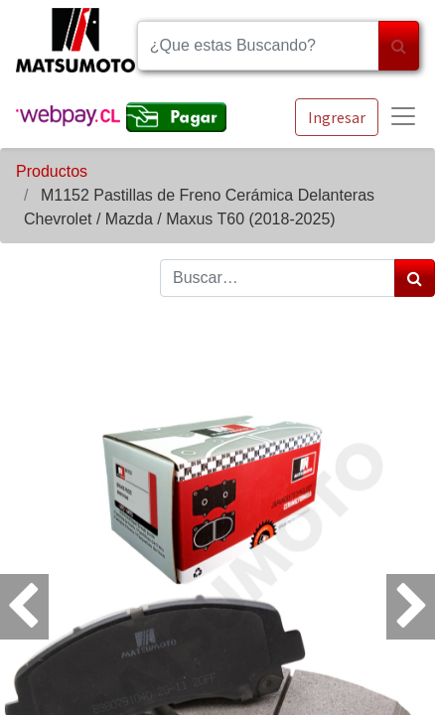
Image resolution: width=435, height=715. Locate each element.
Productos (51, 171)
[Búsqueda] (398, 46)
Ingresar (336, 117)
